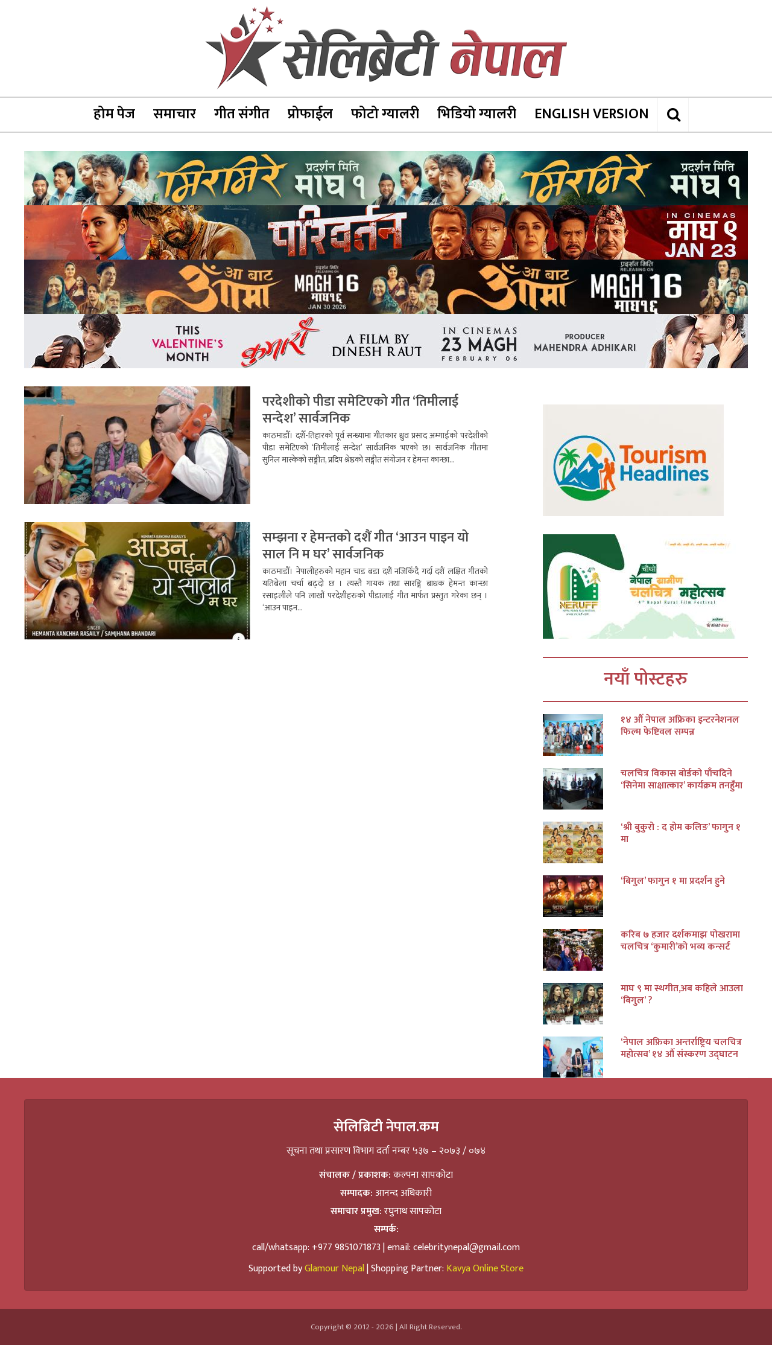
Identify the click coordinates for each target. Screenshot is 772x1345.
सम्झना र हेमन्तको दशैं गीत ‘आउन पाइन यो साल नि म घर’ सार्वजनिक (365, 546)
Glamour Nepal (334, 1268)
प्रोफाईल (310, 114)
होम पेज (114, 114)
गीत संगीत (242, 114)
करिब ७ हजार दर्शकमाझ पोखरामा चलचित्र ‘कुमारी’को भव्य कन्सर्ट (680, 941)
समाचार (174, 114)
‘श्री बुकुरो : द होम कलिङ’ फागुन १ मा (681, 834)
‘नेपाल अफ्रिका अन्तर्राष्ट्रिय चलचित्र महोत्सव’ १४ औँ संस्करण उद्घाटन (681, 1049)
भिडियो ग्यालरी (476, 114)
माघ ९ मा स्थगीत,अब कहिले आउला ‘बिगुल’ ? (682, 995)
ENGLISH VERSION (591, 114)
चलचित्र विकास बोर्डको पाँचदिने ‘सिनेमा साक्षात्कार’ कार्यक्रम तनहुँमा (681, 780)
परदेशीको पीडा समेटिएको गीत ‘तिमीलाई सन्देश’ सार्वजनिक (360, 410)
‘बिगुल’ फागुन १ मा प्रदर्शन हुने (673, 881)
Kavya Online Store (485, 1268)
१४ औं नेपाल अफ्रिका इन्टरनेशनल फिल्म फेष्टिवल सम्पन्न (680, 726)
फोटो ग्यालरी (385, 114)
